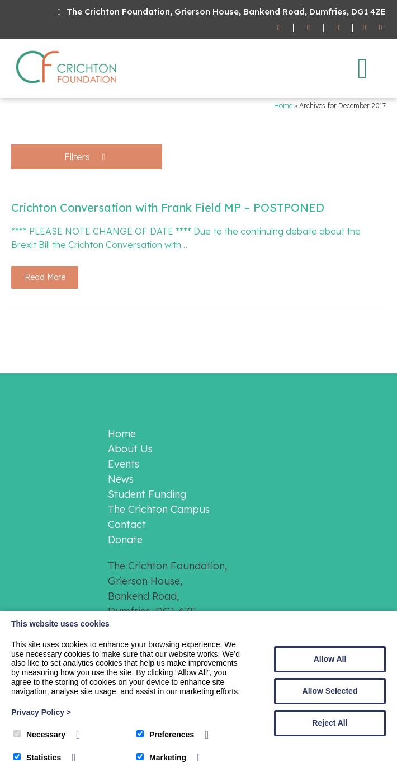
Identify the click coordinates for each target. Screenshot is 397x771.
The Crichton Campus (159, 509)
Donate (125, 539)
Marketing (161, 757)
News (121, 479)
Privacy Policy (41, 712)
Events (123, 463)
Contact (127, 524)
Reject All (329, 722)
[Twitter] (380, 27)
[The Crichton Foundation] (67, 85)
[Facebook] (365, 27)
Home (283, 105)
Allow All (330, 659)
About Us (130, 448)
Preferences (165, 734)
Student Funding (147, 494)
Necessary (39, 734)
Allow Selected (330, 690)
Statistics (37, 757)
